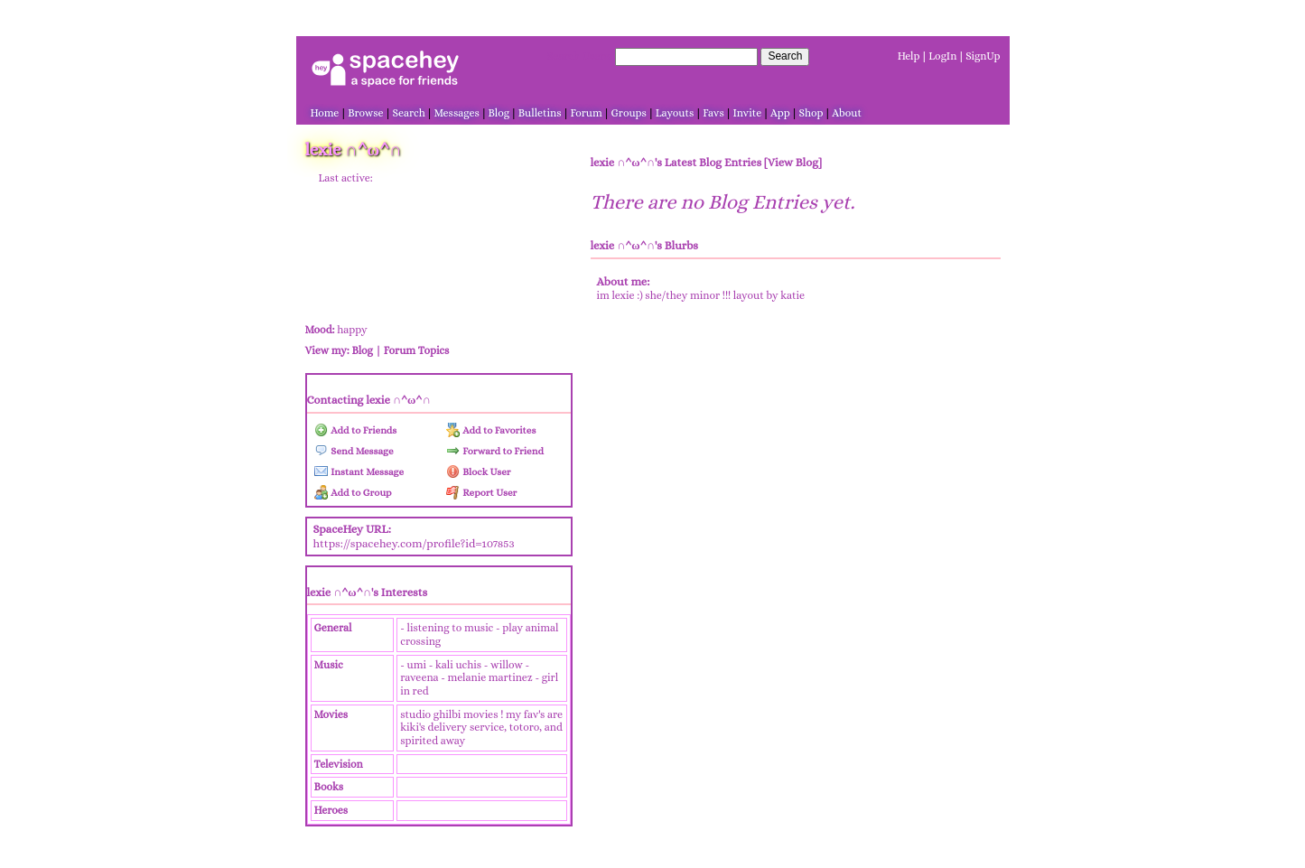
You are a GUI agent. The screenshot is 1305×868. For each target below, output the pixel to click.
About (847, 113)
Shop (811, 113)
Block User (478, 472)
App (780, 113)
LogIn (942, 56)
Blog (499, 113)
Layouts (675, 113)
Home (325, 113)
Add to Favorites (491, 430)
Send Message (354, 451)
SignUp (982, 56)
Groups (629, 113)
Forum (585, 113)
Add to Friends (355, 430)
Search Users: (579, 56)
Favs (713, 113)
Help (909, 56)
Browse (365, 113)
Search (785, 56)
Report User (481, 493)
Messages (457, 113)
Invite (747, 113)
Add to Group (353, 493)
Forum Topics (417, 350)
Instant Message (359, 472)
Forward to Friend (495, 451)
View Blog (793, 162)
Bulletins (540, 113)
